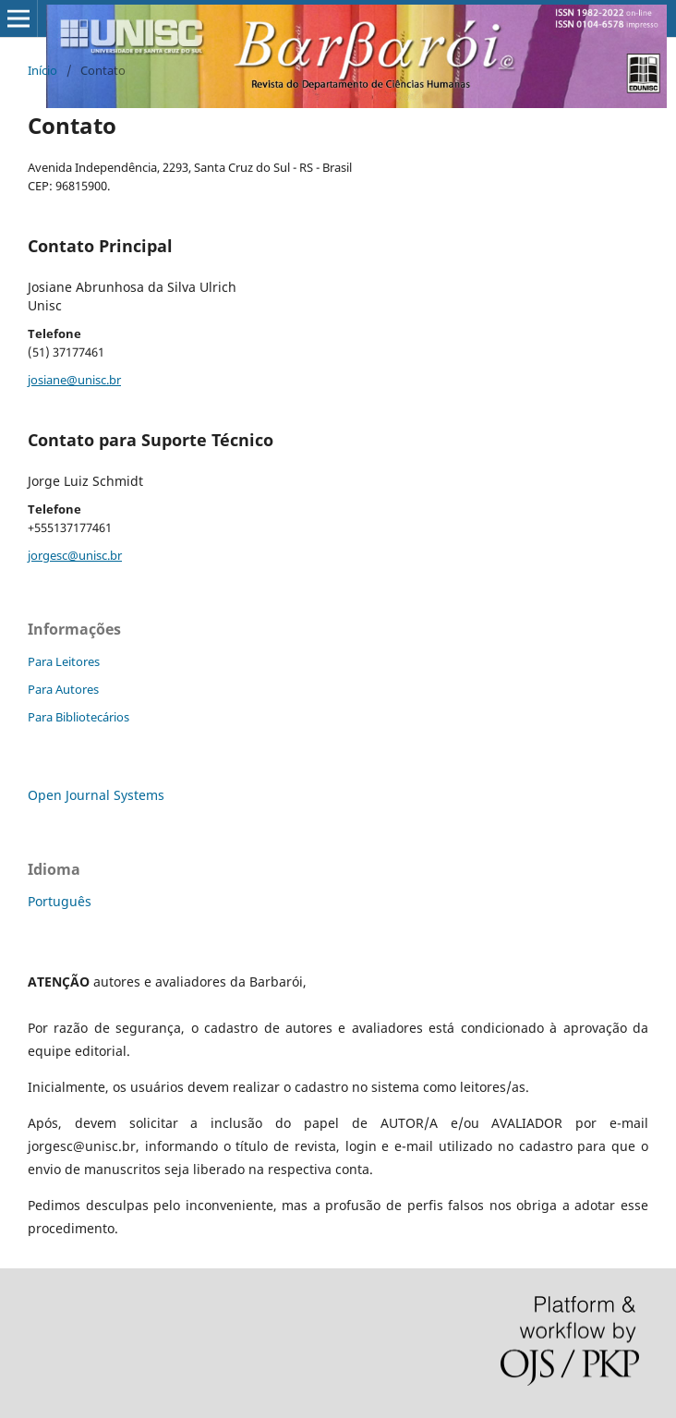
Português (59, 901)
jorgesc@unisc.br (75, 555)
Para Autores (63, 689)
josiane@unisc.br (74, 379)
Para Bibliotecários (78, 717)
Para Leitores (64, 661)
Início (42, 70)
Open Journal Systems (96, 795)
